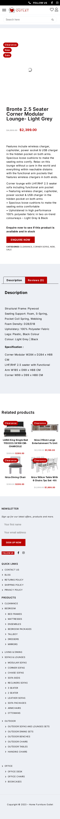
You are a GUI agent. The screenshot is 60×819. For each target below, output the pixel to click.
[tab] (14, 280)
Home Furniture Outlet (41, 804)
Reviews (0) (36, 280)
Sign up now (13, 542)
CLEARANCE (26, 246)
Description (14, 280)
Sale (9, 249)
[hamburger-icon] (4, 10)
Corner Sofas (41, 246)
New (52, 246)
